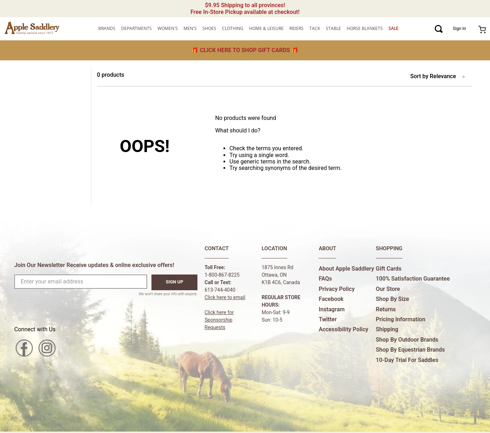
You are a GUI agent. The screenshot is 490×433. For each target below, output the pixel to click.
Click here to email (225, 297)
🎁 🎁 (244, 50)
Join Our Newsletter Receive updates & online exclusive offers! (94, 265)
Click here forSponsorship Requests (219, 319)
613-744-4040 (220, 290)
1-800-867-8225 (222, 275)
